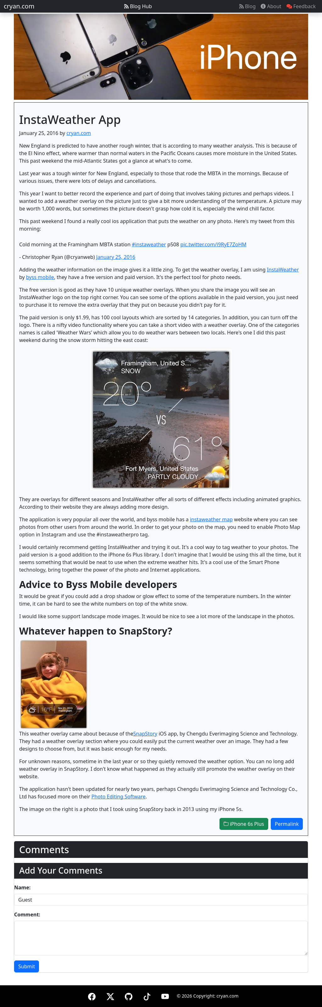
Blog (247, 6)
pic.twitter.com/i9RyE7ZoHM (213, 244)
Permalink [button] (287, 823)
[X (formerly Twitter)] (110, 995)
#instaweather (149, 244)
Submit (26, 966)
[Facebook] (92, 995)
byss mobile (40, 277)
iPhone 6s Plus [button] (244, 823)
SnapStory (145, 733)
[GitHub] (128, 995)
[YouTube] (165, 995)
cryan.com (19, 6)
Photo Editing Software (119, 796)
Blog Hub (138, 6)
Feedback (301, 6)
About (271, 6)
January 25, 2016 (115, 257)
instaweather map (211, 519)
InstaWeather (283, 269)
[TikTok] (147, 995)
